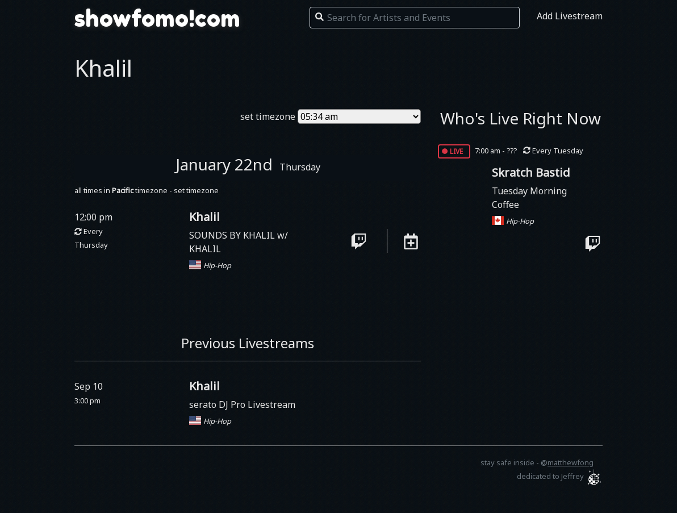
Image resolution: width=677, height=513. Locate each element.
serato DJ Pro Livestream (242, 404)
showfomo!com (157, 18)
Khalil (204, 216)
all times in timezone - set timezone (146, 190)
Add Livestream (570, 16)
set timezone (267, 116)
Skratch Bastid (531, 172)
